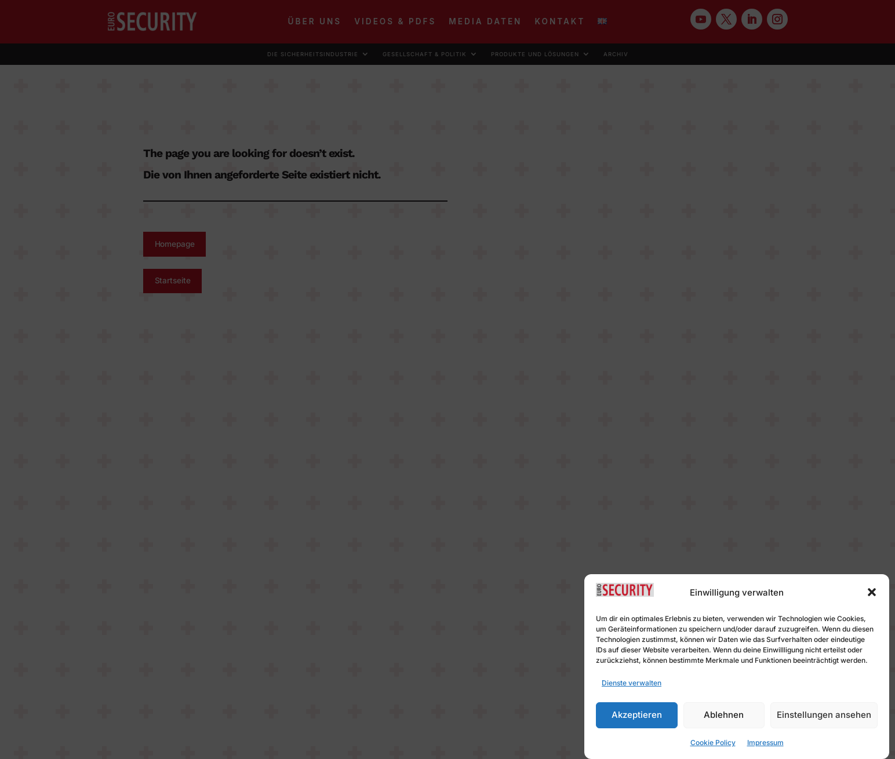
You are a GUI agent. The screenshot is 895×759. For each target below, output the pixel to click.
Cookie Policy (713, 747)
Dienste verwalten (631, 687)
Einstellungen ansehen (824, 719)
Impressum (765, 747)
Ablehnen (724, 719)
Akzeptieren (637, 719)
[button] (872, 597)
